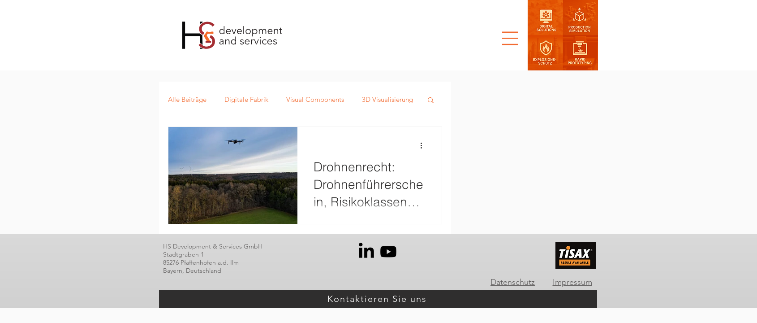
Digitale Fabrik (246, 99)
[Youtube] (388, 251)
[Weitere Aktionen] (424, 145)
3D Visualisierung (387, 99)
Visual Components (315, 99)
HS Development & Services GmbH (212, 246)
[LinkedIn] (366, 251)
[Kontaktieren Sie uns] (378, 299)
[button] (510, 38)
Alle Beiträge (187, 99)
